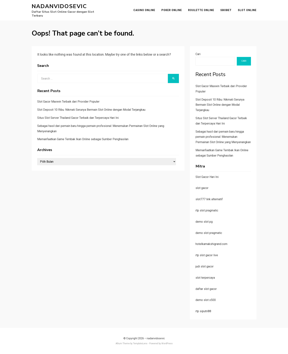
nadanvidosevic (59, 6)
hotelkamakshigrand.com (211, 244)
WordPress (167, 343)
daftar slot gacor (206, 289)
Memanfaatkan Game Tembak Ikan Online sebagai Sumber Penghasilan (82, 139)
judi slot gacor (205, 266)
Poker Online (171, 10)
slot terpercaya (205, 277)
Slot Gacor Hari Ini (207, 177)
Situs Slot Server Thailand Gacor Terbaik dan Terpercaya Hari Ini (78, 118)
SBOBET (226, 10)
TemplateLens (140, 343)
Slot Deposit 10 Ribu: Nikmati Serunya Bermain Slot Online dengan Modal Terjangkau (91, 109)
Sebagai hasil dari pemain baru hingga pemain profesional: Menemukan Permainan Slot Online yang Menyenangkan (223, 137)
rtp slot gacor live (207, 255)
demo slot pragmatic (209, 233)
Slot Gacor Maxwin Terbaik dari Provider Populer (68, 101)
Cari (198, 54)
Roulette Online (201, 10)
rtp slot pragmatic (207, 210)
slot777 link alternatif (209, 199)
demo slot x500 (206, 300)
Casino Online (144, 10)
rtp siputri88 (203, 311)
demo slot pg (204, 221)
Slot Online (247, 10)
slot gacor (202, 188)
